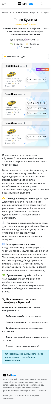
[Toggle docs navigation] (4, 4)
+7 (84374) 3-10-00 (38, 136)
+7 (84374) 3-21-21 (38, 103)
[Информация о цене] (38, 39)
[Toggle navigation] (47, 3)
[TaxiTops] (25, 4)
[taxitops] (9, 375)
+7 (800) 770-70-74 (38, 79)
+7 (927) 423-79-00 (38, 108)
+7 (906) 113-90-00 (38, 113)
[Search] (42, 3)
